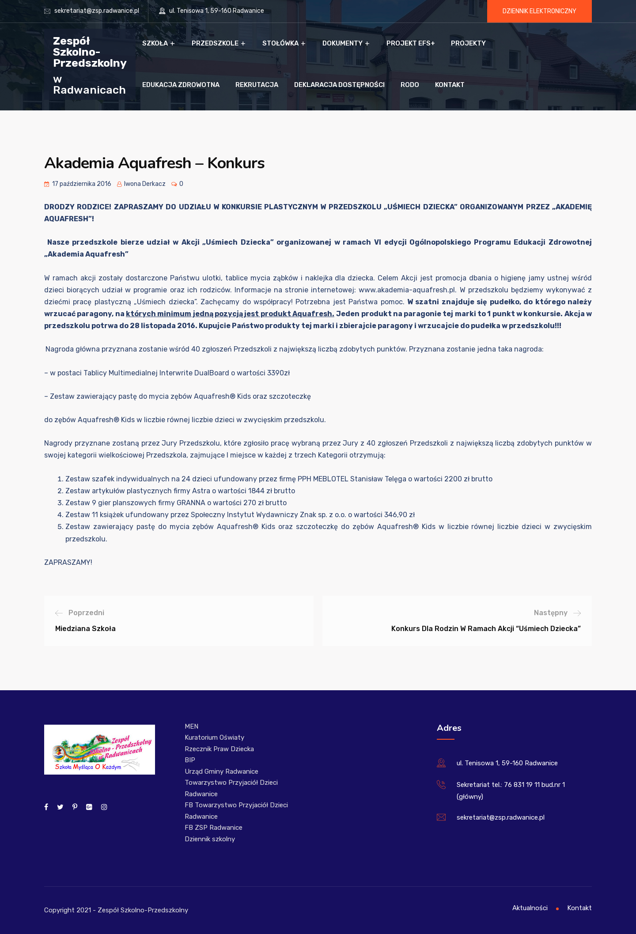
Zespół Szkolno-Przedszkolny (90, 51)
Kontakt (450, 85)
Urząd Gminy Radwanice (221, 771)
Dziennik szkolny (210, 839)
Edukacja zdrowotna (181, 85)
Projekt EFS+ (410, 43)
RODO (410, 85)
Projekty (468, 43)
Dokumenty (342, 43)
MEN (191, 726)
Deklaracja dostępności (339, 85)
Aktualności (530, 908)
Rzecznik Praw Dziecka (219, 749)
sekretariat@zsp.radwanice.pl (96, 11)
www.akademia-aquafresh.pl (407, 290)
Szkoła (155, 43)
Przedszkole (215, 43)
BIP (190, 760)
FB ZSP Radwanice (213, 828)
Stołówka (280, 43)
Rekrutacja (256, 85)
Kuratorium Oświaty (214, 737)
